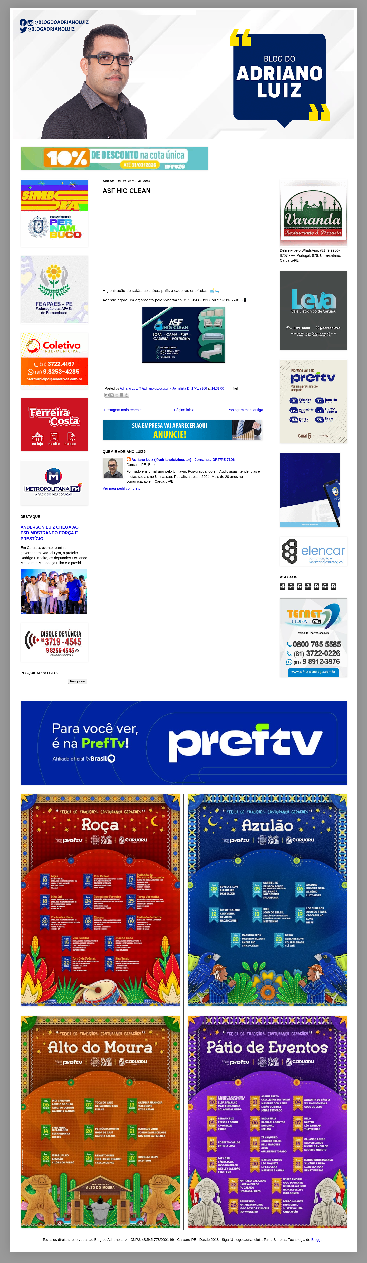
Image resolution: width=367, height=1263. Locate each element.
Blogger (317, 1240)
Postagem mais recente (123, 410)
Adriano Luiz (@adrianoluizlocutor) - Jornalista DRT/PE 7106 (183, 460)
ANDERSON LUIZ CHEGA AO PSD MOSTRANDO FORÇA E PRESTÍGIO (50, 533)
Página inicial (184, 410)
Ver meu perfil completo (121, 488)
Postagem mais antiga (245, 410)
